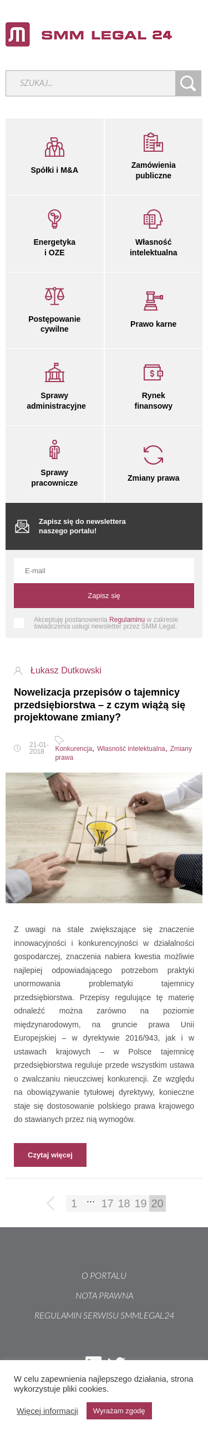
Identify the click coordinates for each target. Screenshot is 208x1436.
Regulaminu (127, 620)
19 (140, 1203)
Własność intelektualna (131, 749)
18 (124, 1203)
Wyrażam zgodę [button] (119, 1411)
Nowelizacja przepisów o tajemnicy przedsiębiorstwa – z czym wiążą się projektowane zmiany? (99, 705)
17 (107, 1203)
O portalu (104, 1276)
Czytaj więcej (50, 1155)
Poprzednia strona (51, 1204)
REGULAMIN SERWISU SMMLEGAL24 (104, 1315)
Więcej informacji (47, 1411)
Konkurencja (73, 749)
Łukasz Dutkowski (66, 670)
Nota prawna (104, 1295)
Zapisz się (104, 595)
